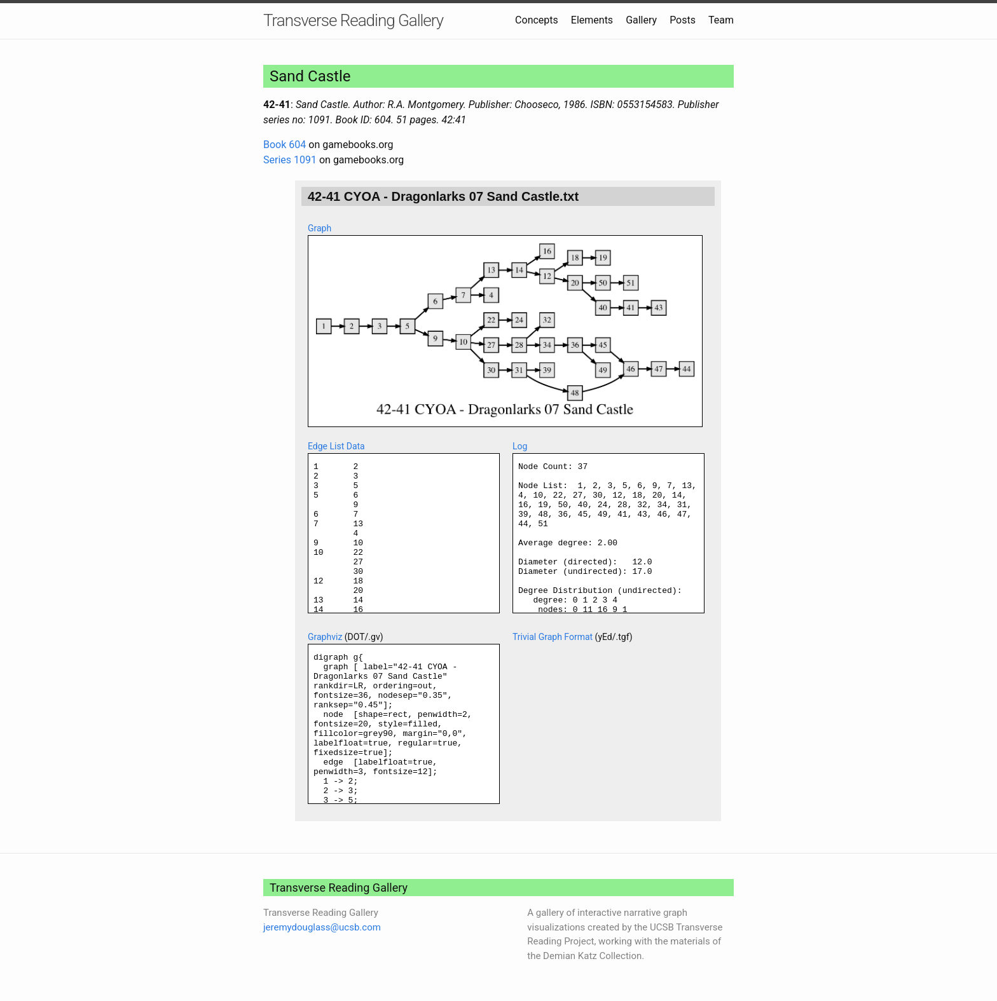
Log (519, 446)
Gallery (641, 20)
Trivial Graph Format (552, 637)
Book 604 (284, 145)
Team (721, 20)
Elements (592, 20)
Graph (319, 228)
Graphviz (325, 637)
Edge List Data (336, 446)
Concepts (536, 20)
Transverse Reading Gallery (353, 20)
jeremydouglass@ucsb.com (322, 927)
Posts (683, 20)
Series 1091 (290, 160)
